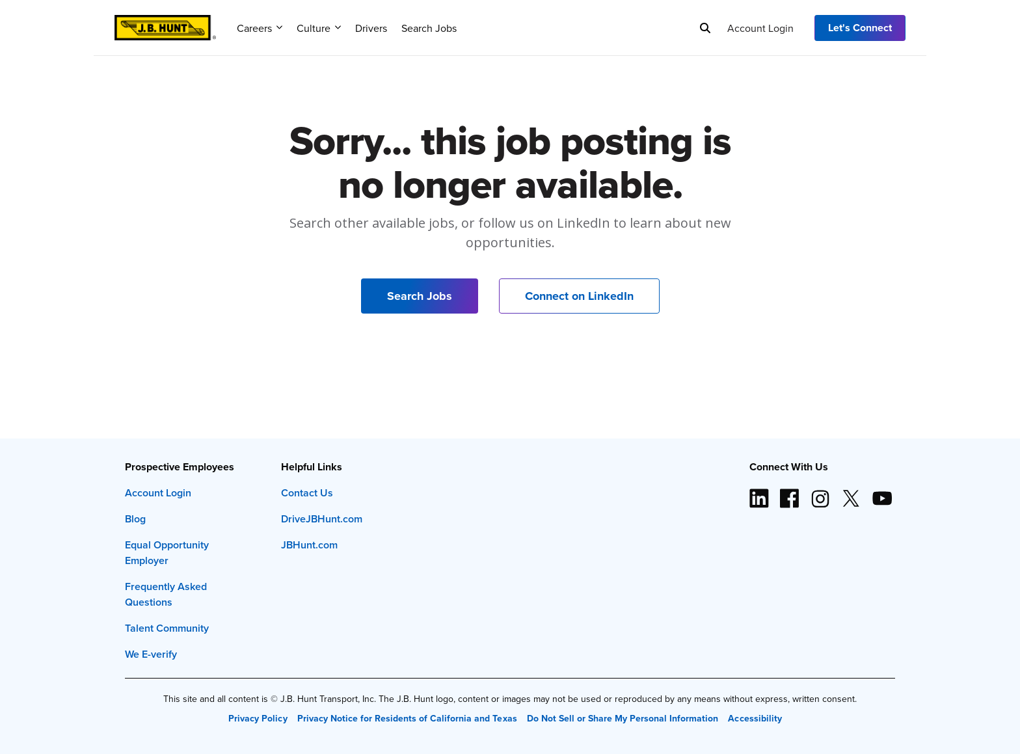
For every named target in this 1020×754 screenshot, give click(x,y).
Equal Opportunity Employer (167, 552)
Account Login (760, 28)
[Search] (705, 28)
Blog (135, 518)
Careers (259, 28)
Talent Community (167, 628)
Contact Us (307, 492)
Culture (319, 28)
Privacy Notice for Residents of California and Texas (407, 718)
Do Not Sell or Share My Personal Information (623, 718)
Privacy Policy (257, 718)
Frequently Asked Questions (166, 594)
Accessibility (754, 718)
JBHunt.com (309, 544)
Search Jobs (429, 28)
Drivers (371, 28)
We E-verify (151, 654)
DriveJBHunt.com (321, 518)
